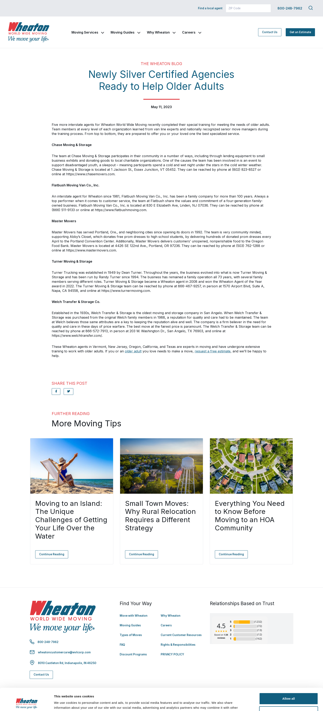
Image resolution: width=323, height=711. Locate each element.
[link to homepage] (28, 32)
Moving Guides (123, 32)
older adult (133, 351)
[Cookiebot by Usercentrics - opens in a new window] (27, 703)
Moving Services (84, 32)
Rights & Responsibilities (178, 644)
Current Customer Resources (181, 635)
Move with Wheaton (133, 615)
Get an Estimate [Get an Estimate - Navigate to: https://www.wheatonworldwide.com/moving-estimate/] (300, 32)
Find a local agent (210, 8)
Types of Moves (131, 635)
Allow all (288, 677)
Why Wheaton (158, 32)
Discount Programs (133, 654)
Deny (289, 691)
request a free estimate (213, 351)
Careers (188, 32)
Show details (63, 703)
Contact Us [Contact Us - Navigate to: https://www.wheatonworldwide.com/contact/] (269, 32)
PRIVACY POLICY (172, 654)
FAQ (122, 644)
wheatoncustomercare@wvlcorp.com (64, 652)
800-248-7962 (289, 8)
